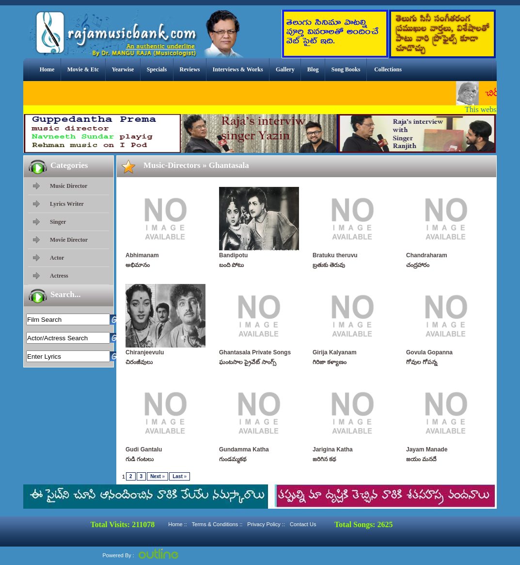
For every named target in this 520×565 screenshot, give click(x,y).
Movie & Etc (83, 69)
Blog (312, 69)
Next (157, 476)
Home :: (177, 524)
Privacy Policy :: (266, 524)
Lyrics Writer (67, 203)
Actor (57, 257)
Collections (388, 69)
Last (180, 476)
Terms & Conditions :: (217, 524)
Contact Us (303, 524)
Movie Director (69, 239)
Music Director (68, 186)
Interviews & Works (238, 69)
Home (47, 69)
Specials (157, 69)
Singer (58, 221)
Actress (59, 275)
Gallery (285, 69)
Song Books (346, 69)
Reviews (189, 69)
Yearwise (122, 69)
